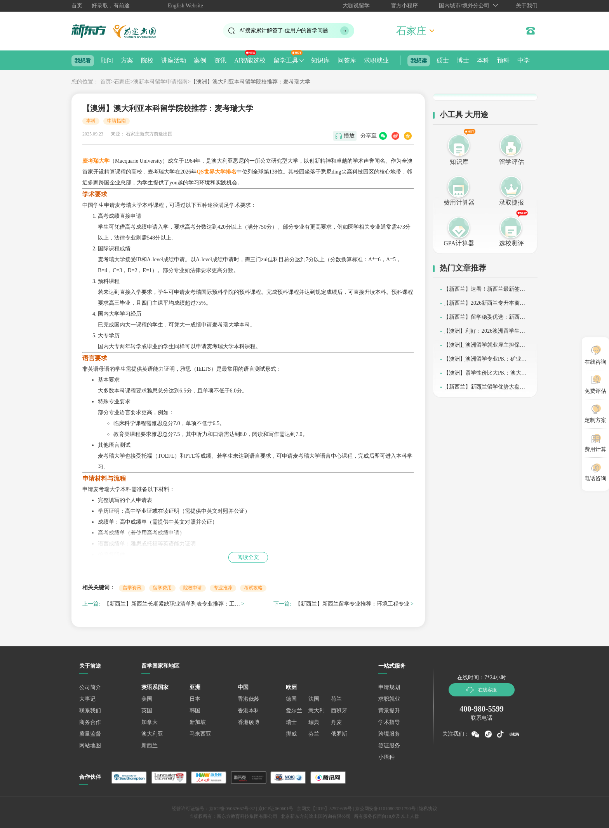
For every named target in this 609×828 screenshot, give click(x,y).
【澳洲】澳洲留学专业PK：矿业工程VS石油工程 (485, 361)
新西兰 (149, 745)
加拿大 (149, 722)
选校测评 (511, 243)
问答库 (347, 60)
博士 (463, 60)
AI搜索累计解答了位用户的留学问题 (283, 30)
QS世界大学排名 (217, 172)
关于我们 (527, 6)
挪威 (291, 734)
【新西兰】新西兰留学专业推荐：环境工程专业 (352, 604)
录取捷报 (511, 202)
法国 (313, 699)
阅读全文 (248, 557)
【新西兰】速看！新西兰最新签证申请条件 (484, 291)
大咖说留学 (356, 6)
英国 (146, 710)
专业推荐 (223, 587)
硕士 (443, 60)
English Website (185, 6)
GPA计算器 (459, 243)
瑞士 (291, 722)
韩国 (195, 710)
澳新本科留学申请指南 (160, 82)
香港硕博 (248, 722)
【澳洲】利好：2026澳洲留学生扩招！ (484, 333)
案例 (200, 60)
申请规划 (389, 687)
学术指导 (389, 722)
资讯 (220, 60)
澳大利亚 (152, 734)
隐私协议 (428, 808)
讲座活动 (173, 60)
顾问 (107, 60)
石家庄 (122, 82)
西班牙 (339, 710)
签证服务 (389, 745)
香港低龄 (248, 699)
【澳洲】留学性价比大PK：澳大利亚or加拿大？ (485, 375)
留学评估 (511, 161)
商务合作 (90, 722)
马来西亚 (200, 734)
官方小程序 (404, 6)
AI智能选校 (250, 60)
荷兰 (336, 699)
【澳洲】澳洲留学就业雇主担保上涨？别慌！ (484, 347)
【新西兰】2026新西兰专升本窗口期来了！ (484, 305)
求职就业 (376, 60)
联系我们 (90, 710)
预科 (503, 60)
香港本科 (248, 710)
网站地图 (90, 745)
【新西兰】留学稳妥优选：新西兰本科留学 (484, 319)
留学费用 (162, 587)
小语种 (386, 757)
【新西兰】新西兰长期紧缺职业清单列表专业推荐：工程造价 (172, 605)
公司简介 (90, 687)
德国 (291, 699)
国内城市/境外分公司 (464, 6)
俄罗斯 (339, 734)
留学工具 (285, 60)
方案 (127, 60)
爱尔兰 (294, 710)
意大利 (316, 710)
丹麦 (336, 722)
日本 (195, 699)
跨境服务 (389, 734)
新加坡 (198, 722)
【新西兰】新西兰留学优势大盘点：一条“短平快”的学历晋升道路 (484, 389)
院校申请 (192, 587)
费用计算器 (459, 202)
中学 (523, 60)
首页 (76, 6)
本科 (483, 60)
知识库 (320, 60)
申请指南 (116, 120)
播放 (349, 136)
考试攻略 (253, 587)
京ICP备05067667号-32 (232, 808)
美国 (146, 699)
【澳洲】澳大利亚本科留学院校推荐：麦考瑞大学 (250, 82)
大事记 (87, 699)
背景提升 (389, 710)
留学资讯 (132, 587)
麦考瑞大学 (96, 161)
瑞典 (313, 722)
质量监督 (90, 734)
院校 (147, 60)
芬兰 (313, 734)
